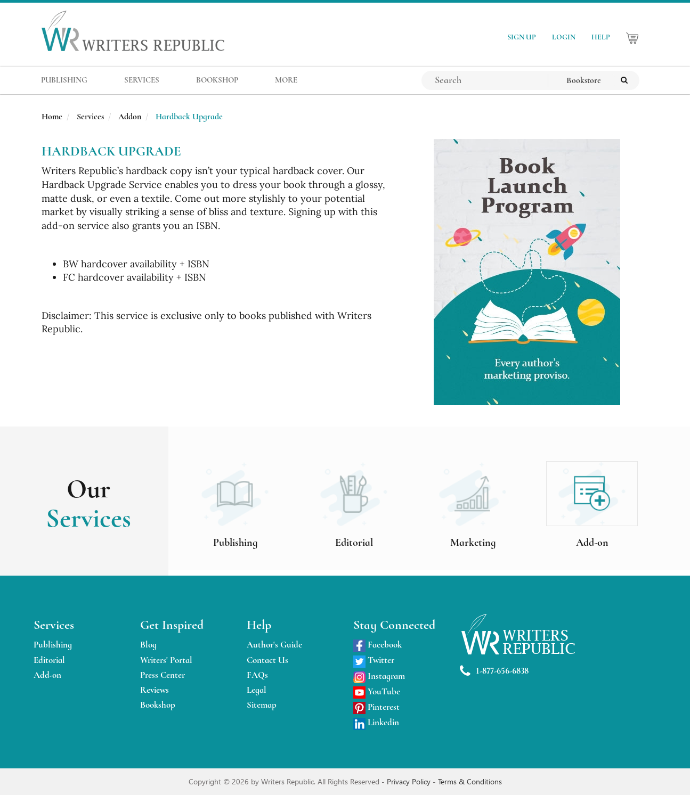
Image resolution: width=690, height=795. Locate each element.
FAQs (257, 675)
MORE (286, 80)
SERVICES (141, 80)
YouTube (376, 691)
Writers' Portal (166, 660)
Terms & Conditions (470, 781)
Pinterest (376, 706)
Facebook (377, 644)
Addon (129, 116)
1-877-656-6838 (494, 671)
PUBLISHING (64, 80)
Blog (148, 644)
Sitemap (262, 704)
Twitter (373, 660)
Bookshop (157, 704)
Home (52, 116)
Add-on (47, 675)
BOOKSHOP (217, 80)
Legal (256, 689)
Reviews (154, 689)
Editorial (49, 660)
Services (90, 116)
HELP (600, 37)
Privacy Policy (410, 781)
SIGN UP (521, 37)
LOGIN (563, 37)
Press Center (162, 675)
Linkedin (376, 722)
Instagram (379, 676)
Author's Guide (274, 644)
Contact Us (267, 660)
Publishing (53, 644)
